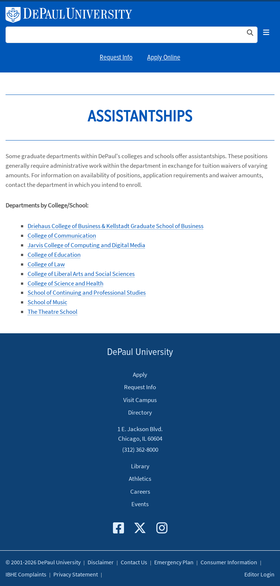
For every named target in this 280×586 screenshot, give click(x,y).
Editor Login (259, 574)
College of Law (46, 264)
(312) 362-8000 (140, 449)
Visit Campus (140, 400)
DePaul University (73, 15)
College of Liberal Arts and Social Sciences (81, 274)
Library (140, 466)
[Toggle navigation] (266, 32)
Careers (140, 491)
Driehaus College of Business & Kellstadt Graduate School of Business (115, 226)
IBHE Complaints (26, 574)
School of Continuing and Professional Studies (87, 292)
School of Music (47, 302)
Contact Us (134, 562)
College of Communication (62, 235)
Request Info (116, 57)
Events (140, 504)
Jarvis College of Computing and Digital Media (86, 245)
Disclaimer (101, 562)
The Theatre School (52, 312)
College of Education (54, 255)
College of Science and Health (65, 283)
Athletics (140, 479)
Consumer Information (229, 562)
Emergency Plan (174, 562)
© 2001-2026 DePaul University (43, 562)
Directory (140, 412)
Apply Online (163, 57)
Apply (140, 374)
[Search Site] (132, 34)
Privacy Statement (75, 574)
